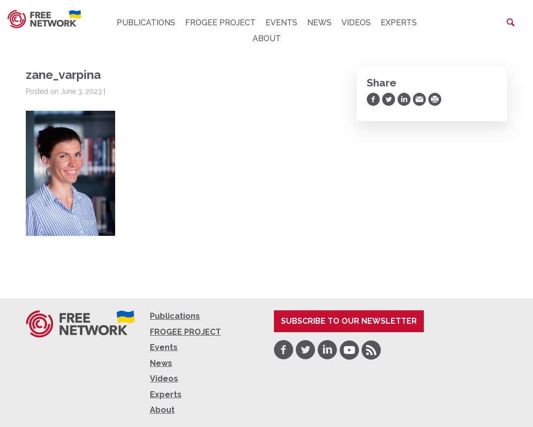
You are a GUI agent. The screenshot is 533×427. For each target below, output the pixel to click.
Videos (356, 22)
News (319, 22)
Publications (146, 22)
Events (281, 22)
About (267, 38)
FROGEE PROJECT (220, 22)
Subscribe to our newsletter (349, 321)
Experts (399, 22)
